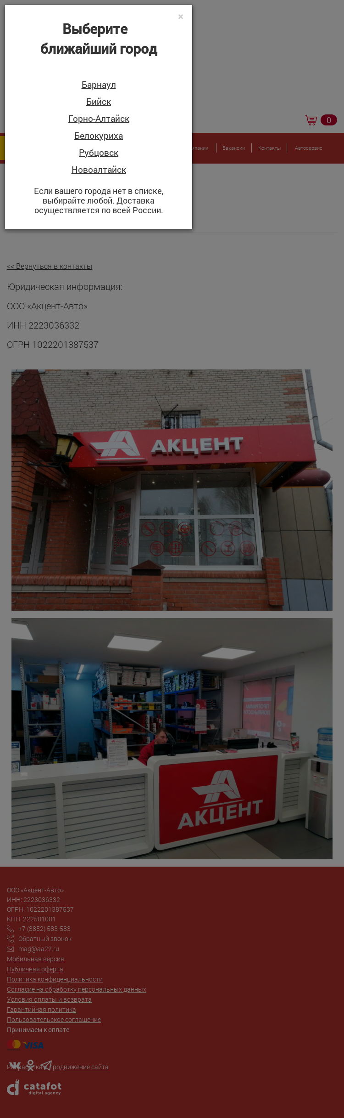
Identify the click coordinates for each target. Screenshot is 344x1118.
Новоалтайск (99, 170)
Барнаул (99, 84)
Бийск (98, 101)
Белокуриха (98, 136)
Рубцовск (98, 153)
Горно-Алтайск (98, 119)
